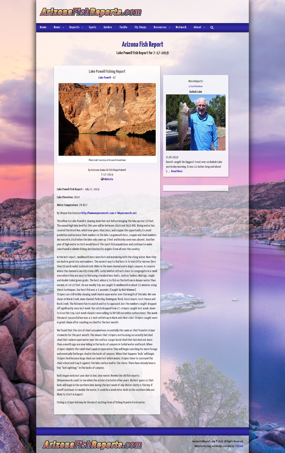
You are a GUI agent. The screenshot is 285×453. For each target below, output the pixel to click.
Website (108, 179)
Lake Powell (104, 77)
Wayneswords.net (127, 213)
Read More (176, 171)
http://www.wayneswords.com (97, 213)
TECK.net (239, 446)
